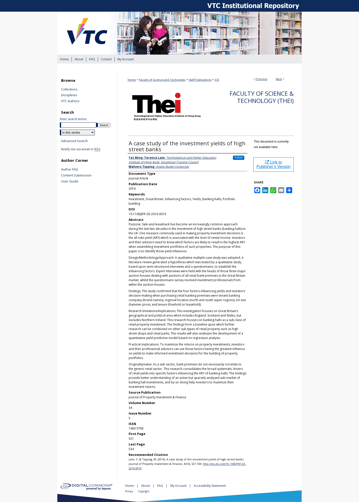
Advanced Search (74, 141)
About (146, 486)
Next (279, 79)
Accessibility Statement (210, 486)
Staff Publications (200, 80)
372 (217, 80)
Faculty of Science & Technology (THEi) (262, 97)
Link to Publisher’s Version (273, 164)
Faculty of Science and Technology (162, 80)
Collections (69, 89)
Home (132, 80)
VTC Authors (70, 101)
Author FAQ (69, 169)
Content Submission (76, 175)
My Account (178, 486)
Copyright (143, 491)
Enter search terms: (73, 119)
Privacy (129, 491)
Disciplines (69, 95)
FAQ (160, 486)
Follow (239, 157)
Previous (261, 79)
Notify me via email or (80, 149)
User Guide (69, 181)
